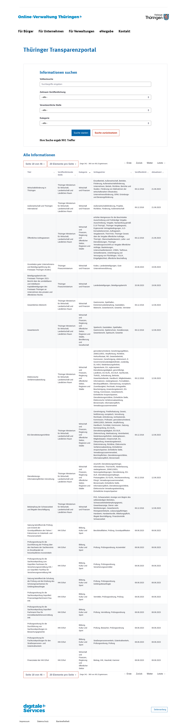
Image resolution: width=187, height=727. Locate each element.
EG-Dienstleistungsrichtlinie (38, 435)
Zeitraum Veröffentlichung (52, 92)
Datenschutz (42, 722)
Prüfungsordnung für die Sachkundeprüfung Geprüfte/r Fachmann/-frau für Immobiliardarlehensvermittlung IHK (40, 612)
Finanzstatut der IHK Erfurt (38, 660)
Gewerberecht (33, 330)
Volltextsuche (46, 79)
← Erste (128, 163)
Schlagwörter (99, 172)
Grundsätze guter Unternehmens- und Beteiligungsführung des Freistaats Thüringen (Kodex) (41, 267)
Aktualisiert (157, 172)
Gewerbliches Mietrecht (36, 305)
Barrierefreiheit (62, 722)
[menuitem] (25, 31)
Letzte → (161, 163)
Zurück (139, 163)
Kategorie (44, 118)
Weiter (150, 163)
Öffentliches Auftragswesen (38, 238)
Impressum (24, 722)
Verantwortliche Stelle (50, 105)
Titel (29, 172)
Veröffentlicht (140, 172)
